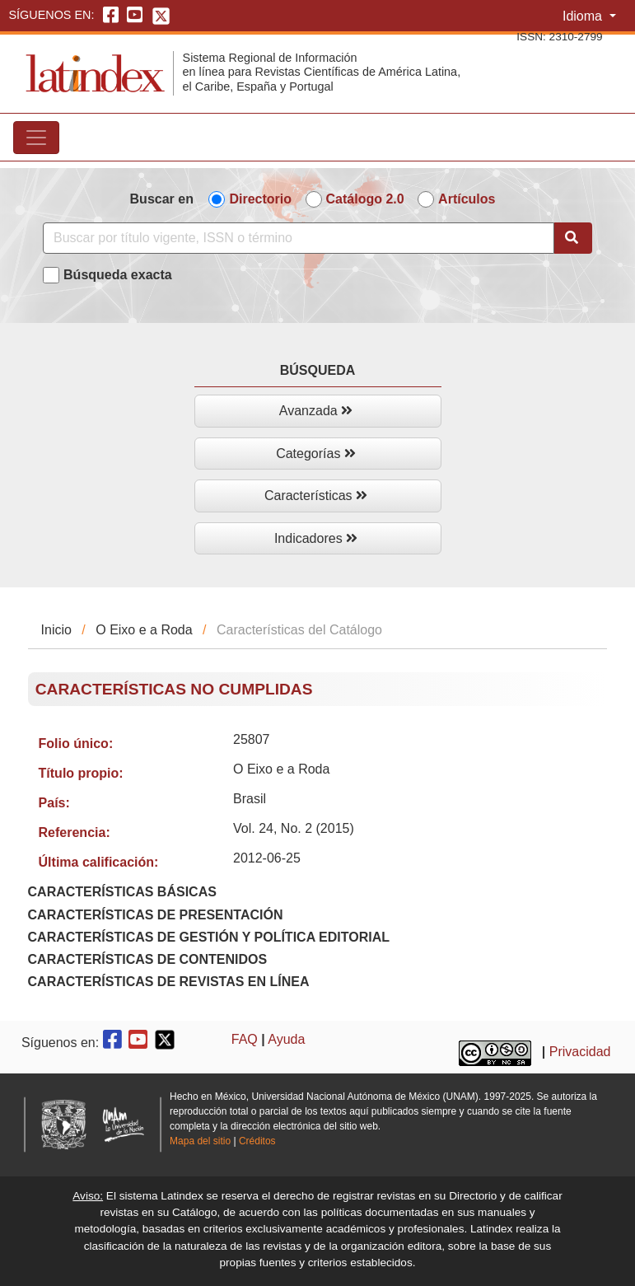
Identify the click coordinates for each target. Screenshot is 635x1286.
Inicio (56, 630)
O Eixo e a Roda (144, 630)
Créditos (257, 1141)
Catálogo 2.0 (365, 199)
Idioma (584, 16)
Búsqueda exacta (117, 275)
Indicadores (315, 538)
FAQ (244, 1039)
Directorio (260, 199)
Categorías (316, 454)
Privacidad (580, 1052)
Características (315, 496)
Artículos (466, 199)
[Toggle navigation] (36, 137)
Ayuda (286, 1039)
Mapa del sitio (200, 1141)
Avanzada (316, 411)
